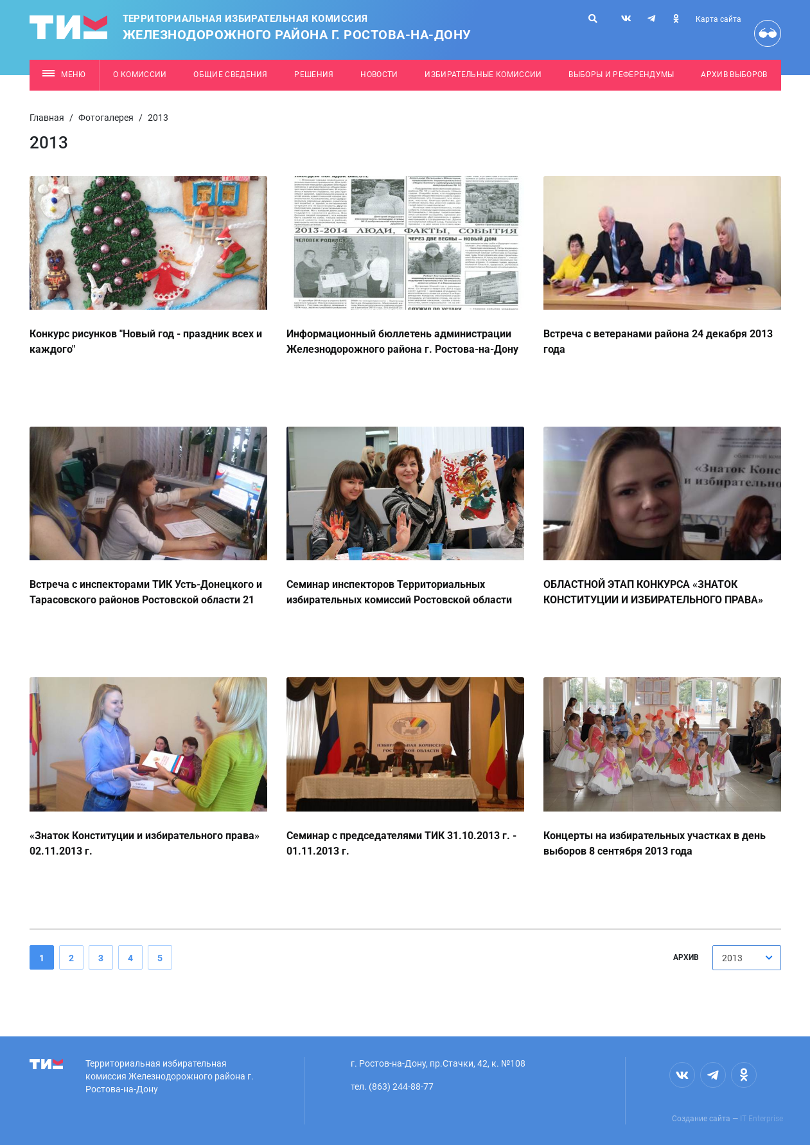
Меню (63, 74)
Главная (47, 117)
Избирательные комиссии (483, 74)
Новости (379, 74)
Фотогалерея (106, 117)
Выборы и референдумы (621, 74)
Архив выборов (734, 74)
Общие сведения (230, 74)
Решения (313, 74)
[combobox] (746, 957)
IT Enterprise (761, 1118)
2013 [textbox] (732, 958)
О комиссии (139, 74)
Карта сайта (718, 19)
